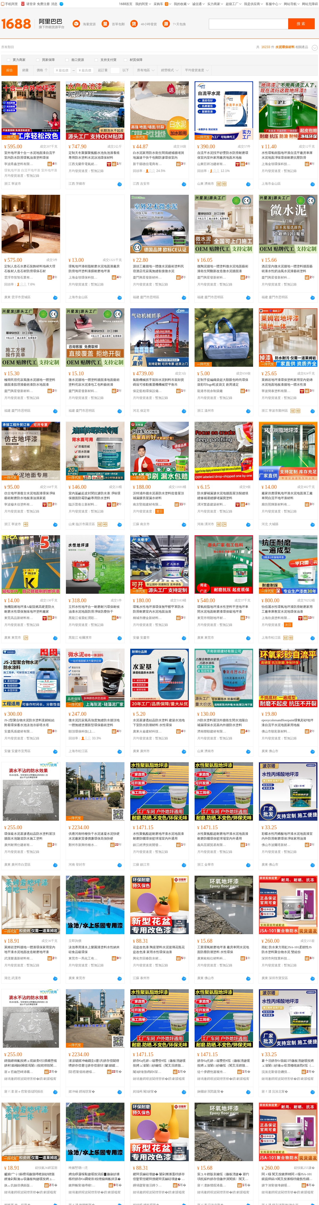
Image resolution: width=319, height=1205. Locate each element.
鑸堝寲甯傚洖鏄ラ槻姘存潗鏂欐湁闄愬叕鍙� (147, 1185)
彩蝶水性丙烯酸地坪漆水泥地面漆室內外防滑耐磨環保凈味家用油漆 (287, 836)
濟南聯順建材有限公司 (211, 731)
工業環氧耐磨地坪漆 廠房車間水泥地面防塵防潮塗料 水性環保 (223, 949)
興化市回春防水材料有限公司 (147, 958)
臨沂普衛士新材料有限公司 (83, 504)
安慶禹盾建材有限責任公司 (18, 731)
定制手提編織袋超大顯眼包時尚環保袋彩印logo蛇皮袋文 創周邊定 (222, 382)
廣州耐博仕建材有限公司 (18, 845)
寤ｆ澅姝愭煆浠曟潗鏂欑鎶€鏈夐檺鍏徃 (211, 1185)
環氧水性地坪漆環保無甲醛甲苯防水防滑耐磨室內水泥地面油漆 (158, 609)
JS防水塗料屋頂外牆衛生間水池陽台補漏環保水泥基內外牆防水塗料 (222, 722)
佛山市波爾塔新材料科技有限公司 (276, 845)
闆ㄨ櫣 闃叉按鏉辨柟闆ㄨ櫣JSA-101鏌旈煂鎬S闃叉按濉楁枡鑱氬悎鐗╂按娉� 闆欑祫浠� (287, 1176)
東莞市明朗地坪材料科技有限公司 (211, 618)
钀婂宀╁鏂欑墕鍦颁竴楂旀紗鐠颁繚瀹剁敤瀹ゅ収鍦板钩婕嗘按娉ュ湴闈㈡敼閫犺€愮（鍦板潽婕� (29, 1176)
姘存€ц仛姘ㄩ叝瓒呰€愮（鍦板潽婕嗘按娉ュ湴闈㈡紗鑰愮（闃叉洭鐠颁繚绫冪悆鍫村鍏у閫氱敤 (159, 1063)
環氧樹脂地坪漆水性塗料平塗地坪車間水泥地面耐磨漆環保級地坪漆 (222, 609)
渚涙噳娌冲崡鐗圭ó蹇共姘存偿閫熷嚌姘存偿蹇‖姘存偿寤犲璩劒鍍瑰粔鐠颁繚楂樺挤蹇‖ (94, 1063)
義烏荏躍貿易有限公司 (211, 845)
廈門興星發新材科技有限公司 (147, 277)
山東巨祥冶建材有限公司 (211, 164)
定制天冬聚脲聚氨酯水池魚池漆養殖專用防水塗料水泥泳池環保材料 (94, 155)
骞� (53, 1071)
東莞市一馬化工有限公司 (83, 958)
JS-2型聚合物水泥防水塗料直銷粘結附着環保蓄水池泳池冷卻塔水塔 (29, 722)
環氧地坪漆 (12, 170)
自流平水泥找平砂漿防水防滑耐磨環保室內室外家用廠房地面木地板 (222, 155)
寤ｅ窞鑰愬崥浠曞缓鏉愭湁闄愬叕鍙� (18, 1072)
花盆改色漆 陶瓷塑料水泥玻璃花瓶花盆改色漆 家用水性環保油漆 (159, 949)
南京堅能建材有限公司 (147, 504)
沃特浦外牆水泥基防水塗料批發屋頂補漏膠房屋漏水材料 (158, 495)
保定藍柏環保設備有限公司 (147, 391)
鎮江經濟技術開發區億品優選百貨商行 (147, 845)
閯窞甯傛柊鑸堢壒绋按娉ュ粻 (83, 1072)
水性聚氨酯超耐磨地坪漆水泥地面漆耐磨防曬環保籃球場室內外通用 (158, 836)
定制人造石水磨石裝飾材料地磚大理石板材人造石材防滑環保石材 (29, 268)
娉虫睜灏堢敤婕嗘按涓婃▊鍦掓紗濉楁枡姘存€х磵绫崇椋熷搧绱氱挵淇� (95, 1176)
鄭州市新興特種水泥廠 (83, 845)
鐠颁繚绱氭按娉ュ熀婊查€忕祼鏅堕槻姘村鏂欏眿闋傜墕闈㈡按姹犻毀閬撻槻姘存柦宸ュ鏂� (30, 1063)
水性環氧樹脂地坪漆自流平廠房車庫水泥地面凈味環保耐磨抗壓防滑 (287, 155)
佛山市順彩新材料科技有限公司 (276, 731)
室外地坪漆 (49, 170)
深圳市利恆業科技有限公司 (276, 958)
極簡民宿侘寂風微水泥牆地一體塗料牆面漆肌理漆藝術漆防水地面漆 (29, 382)
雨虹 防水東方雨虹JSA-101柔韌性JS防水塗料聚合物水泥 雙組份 (287, 949)
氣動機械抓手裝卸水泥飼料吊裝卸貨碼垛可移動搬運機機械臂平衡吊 (158, 382)
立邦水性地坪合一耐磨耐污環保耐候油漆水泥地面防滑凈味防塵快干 (94, 609)
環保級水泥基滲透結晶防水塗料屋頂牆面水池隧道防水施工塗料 (29, 836)
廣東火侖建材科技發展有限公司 (147, 731)
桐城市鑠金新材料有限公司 (147, 618)
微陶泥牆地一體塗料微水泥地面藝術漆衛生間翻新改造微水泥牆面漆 (222, 268)
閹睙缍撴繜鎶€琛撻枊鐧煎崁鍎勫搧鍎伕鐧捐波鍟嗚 (147, 1072)
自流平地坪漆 (30, 170)
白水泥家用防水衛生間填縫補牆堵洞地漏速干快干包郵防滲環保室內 (158, 155)
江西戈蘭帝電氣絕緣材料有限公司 (83, 164)
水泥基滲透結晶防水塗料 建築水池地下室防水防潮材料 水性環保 (159, 722)
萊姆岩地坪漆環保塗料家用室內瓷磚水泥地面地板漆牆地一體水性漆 (287, 382)
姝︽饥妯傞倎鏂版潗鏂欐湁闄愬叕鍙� (18, 1185)
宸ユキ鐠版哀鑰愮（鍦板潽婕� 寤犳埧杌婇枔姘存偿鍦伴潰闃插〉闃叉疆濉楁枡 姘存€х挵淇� (223, 1176)
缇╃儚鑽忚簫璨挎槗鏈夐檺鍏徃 (211, 1072)
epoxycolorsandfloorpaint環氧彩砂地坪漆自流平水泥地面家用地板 (287, 722)
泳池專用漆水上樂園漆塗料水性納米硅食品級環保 (94, 949)
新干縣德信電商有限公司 (147, 164)
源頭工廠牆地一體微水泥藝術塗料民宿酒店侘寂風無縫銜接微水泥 (158, 268)
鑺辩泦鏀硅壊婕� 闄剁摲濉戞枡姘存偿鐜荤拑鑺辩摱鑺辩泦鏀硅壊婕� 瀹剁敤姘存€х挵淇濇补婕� (159, 1176)
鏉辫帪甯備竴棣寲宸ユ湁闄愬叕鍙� (83, 1185)
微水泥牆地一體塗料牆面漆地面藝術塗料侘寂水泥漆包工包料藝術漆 (94, 382)
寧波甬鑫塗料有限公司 (18, 164)
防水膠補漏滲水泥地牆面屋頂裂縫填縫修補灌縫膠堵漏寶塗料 (222, 495)
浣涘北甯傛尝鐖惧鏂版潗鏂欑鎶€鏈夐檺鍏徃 (276, 1072)
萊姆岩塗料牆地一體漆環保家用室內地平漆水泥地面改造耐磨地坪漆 (29, 949)
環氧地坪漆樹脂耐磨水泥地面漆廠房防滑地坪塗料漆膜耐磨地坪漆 (94, 268)
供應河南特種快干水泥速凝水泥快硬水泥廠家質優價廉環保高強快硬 (94, 836)
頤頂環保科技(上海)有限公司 (83, 731)
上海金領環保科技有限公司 (276, 164)
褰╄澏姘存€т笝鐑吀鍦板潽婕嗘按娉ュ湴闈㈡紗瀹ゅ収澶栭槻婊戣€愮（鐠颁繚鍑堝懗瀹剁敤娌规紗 (288, 1063)
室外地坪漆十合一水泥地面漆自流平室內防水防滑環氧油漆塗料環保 (29, 155)
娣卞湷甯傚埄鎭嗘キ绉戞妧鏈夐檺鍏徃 (276, 1185)
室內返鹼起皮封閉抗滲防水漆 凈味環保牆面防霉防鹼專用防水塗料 (94, 495)
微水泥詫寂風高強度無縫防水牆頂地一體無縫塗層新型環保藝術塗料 (94, 722)
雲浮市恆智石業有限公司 (18, 277)
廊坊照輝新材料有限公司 (276, 504)
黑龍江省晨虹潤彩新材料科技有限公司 (83, 618)
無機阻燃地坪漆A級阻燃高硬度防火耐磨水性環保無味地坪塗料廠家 (29, 609)
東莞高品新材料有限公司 (18, 618)
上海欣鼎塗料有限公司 (276, 618)
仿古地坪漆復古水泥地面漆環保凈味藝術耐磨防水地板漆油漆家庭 (29, 495)
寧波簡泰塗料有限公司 (276, 391)
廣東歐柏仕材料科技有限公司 (211, 958)
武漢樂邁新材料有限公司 (18, 958)
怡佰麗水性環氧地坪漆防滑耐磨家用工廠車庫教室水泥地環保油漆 (287, 609)
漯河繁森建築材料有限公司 (211, 504)
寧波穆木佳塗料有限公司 (18, 504)
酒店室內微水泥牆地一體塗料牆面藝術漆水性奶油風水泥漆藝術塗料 (287, 268)
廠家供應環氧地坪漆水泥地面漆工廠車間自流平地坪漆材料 (287, 495)
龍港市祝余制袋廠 (210, 391)
